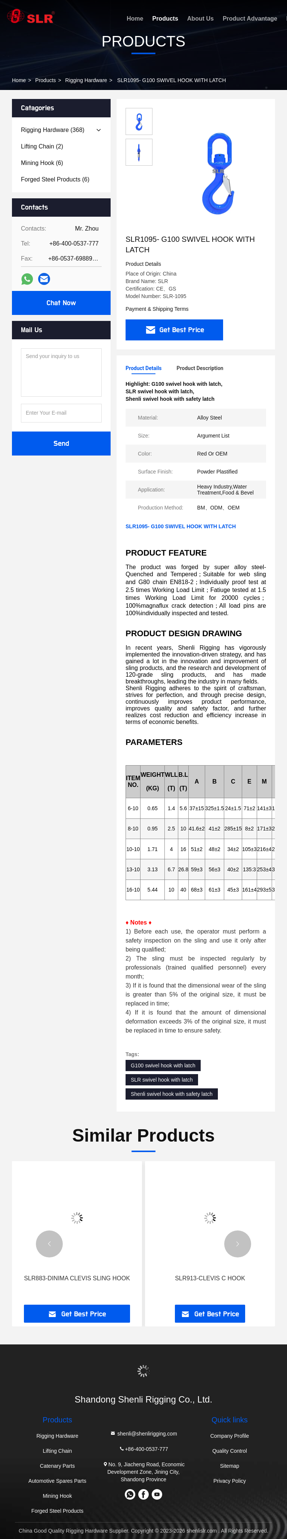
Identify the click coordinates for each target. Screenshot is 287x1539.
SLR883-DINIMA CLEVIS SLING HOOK (77, 1278)
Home (135, 18)
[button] (49, 1243)
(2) (42, 146)
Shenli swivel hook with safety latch (172, 1094)
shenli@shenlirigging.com (143, 1433)
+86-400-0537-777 (143, 1449)
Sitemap (229, 1466)
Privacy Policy (229, 1481)
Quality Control (229, 1451)
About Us (200, 18)
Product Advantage (250, 18)
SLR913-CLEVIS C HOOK (210, 1278)
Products (165, 18)
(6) (42, 163)
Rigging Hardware (86, 80)
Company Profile (229, 1436)
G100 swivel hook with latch (163, 1065)
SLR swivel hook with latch (162, 1080)
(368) (52, 130)
